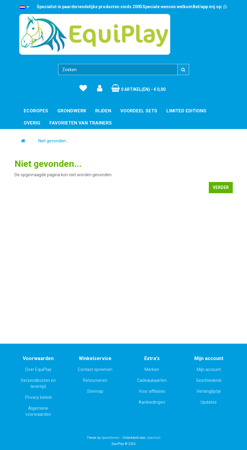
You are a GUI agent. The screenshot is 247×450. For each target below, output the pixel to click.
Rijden (103, 111)
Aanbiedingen (152, 402)
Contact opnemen (95, 369)
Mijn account (209, 369)
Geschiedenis (209, 380)
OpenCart (153, 438)
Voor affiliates (152, 391)
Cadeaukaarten (152, 380)
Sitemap (95, 391)
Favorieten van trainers (80, 123)
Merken (152, 369)
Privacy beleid (38, 397)
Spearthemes (111, 438)
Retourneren (95, 380)
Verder (221, 187)
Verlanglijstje (208, 391)
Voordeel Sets (138, 111)
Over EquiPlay (38, 369)
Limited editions (186, 111)
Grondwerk (71, 111)
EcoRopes (36, 111)
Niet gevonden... (53, 140)
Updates (209, 402)
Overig (32, 123)
